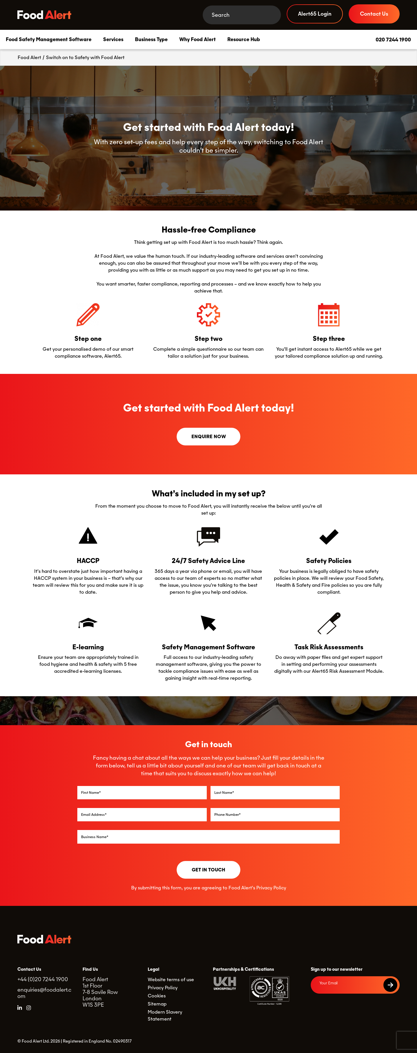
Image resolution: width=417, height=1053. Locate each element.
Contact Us (374, 13)
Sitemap (157, 1004)
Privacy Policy (271, 888)
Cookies (157, 996)
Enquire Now (208, 437)
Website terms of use (171, 980)
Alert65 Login (315, 13)
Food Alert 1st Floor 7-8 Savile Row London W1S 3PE (100, 992)
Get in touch (208, 870)
